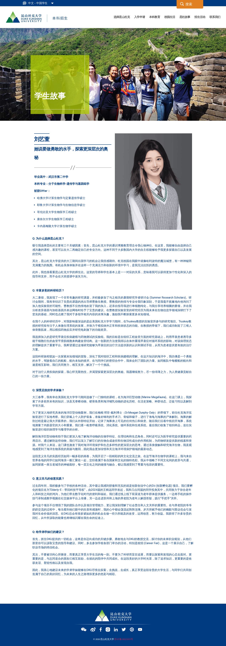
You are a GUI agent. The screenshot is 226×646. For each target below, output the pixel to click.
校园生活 (169, 16)
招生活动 (199, 16)
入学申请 (139, 16)
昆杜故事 (184, 16)
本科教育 (154, 16)
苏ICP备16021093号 (123, 638)
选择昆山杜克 (122, 16)
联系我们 (214, 16)
